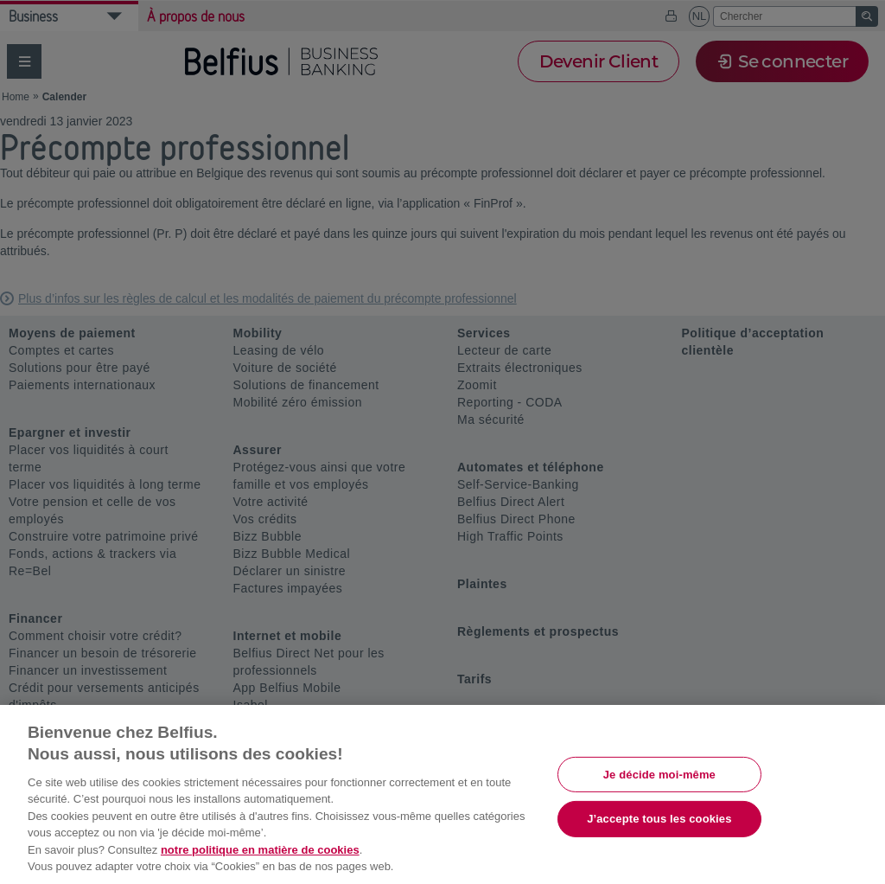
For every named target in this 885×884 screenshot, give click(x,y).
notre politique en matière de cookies (260, 849)
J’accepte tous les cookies (659, 818)
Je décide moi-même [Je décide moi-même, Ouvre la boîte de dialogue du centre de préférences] (659, 773)
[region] (442, 794)
